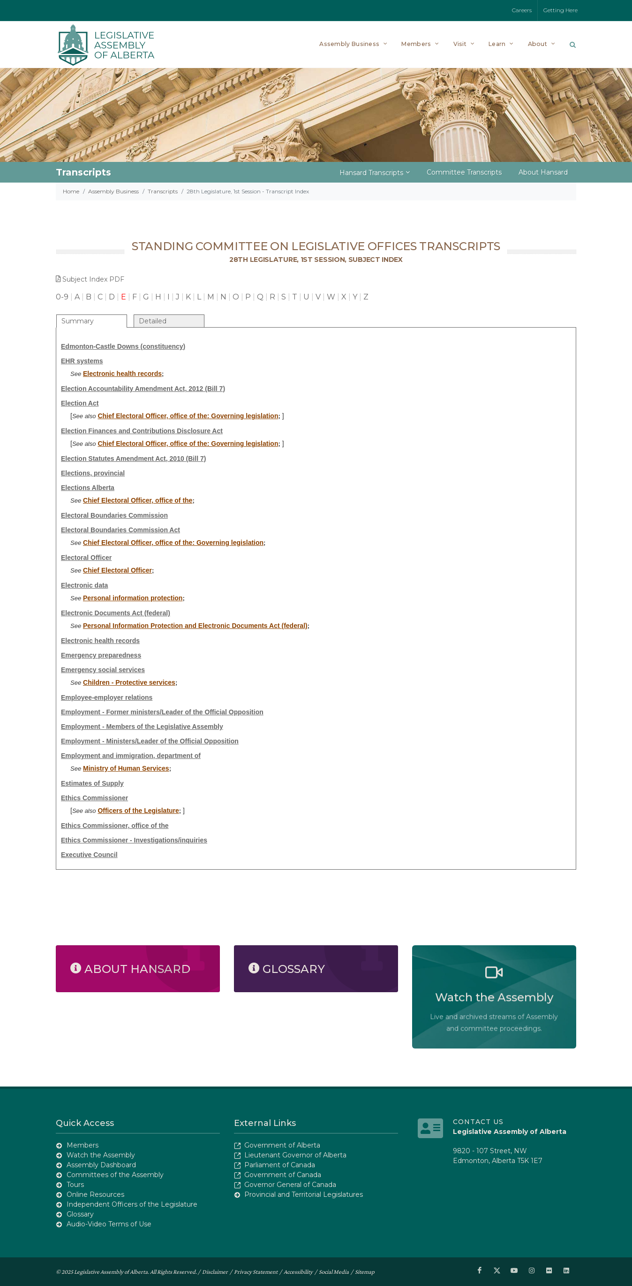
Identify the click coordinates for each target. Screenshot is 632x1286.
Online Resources (95, 1194)
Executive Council (89, 854)
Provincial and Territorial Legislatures (303, 1194)
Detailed (152, 321)
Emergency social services (103, 670)
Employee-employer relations (106, 697)
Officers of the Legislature (138, 810)
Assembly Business (113, 191)
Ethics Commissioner (94, 798)
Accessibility (298, 1271)
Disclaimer (215, 1271)
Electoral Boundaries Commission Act (120, 530)
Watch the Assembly (101, 1155)
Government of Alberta (282, 1145)
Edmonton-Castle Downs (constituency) (123, 346)
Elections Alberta (87, 487)
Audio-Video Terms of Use (109, 1224)
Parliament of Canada (279, 1165)
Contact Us (478, 1122)
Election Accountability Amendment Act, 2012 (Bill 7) (143, 388)
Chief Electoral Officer (117, 570)
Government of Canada (282, 1175)
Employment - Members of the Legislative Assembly (142, 726)
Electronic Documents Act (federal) (115, 613)
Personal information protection (132, 598)
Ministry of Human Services (126, 768)
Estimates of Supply (92, 783)
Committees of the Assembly (115, 1175)
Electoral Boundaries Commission (114, 515)
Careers (522, 10)
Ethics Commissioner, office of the (115, 825)
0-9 (62, 296)
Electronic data (84, 585)
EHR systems (82, 361)
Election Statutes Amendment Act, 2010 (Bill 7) (133, 458)
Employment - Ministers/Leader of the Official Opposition (150, 741)
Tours (75, 1184)
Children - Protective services (129, 682)
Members (82, 1145)
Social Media (334, 1271)
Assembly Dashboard (101, 1165)
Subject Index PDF (90, 279)
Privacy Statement (256, 1271)
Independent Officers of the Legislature (132, 1204)
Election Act (79, 403)
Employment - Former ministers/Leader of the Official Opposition (162, 712)
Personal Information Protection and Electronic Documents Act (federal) (195, 625)
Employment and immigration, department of (131, 755)
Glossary (80, 1214)
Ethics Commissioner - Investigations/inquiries (134, 840)
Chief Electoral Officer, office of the (137, 500)
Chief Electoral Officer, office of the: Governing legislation (188, 416)
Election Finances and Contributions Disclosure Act (142, 431)
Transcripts (163, 191)
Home (71, 191)
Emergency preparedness (101, 655)
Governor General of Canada (290, 1184)
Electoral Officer (86, 557)
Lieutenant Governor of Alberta (295, 1155)
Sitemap (365, 1271)
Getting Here (560, 10)
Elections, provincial (93, 473)
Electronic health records (122, 373)
